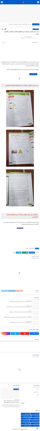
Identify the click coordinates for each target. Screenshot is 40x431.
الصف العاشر (26, 425)
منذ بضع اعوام (17, 399)
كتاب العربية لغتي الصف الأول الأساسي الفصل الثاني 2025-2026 (21, 322)
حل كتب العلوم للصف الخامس (14, 69)
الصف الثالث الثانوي (27, 416)
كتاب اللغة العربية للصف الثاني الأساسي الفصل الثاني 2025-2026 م (20, 301)
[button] (32, 253)
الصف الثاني (27, 418)
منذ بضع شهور (29, 300)
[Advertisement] (20, 13)
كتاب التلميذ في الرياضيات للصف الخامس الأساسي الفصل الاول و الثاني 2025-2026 (18, 317)
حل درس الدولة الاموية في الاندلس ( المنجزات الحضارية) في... (19, 24)
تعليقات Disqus (4, 290)
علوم (27, 248)
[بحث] (2, 2)
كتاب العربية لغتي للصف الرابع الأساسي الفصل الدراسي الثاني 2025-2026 (19, 306)
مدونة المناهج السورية (16, 429)
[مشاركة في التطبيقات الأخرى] (13, 253)
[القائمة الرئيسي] (38, 2)
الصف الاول (36, 413)
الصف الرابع (36, 423)
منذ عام (30, 310)
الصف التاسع (27, 413)
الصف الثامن (36, 418)
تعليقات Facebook (12, 290)
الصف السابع (27, 423)
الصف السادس (36, 425)
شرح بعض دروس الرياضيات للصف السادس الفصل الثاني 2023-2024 (11, 401)
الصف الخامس (35, 29)
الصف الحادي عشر (35, 420)
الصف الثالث (36, 416)
